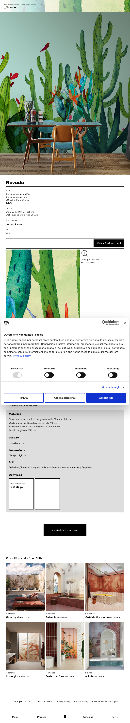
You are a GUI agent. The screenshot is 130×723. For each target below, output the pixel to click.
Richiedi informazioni (109, 243)
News (115, 717)
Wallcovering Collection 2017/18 (22, 215)
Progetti (42, 717)
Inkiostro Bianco (14, 224)
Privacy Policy (63, 701)
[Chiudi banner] (125, 323)
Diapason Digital (109, 701)
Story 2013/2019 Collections (28, 4)
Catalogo (88, 717)
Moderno (64, 467)
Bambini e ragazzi (31, 467)
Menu (15, 717)
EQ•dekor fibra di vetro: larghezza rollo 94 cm (34, 426)
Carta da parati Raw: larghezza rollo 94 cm (33, 423)
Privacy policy (22, 355)
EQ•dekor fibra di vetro (17, 200)
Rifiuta (24, 397)
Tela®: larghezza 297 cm (22, 430)
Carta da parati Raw (16, 197)
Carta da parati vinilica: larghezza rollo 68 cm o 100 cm (40, 419)
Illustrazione (50, 467)
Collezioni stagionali (13, 4)
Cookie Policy (81, 701)
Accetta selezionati (65, 397)
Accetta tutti (106, 397)
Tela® (9, 203)
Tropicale (87, 467)
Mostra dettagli (110, 387)
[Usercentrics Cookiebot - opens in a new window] (104, 322)
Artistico (14, 467)
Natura (75, 467)
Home (5, 4)
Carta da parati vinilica (18, 194)
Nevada (40, 4)
